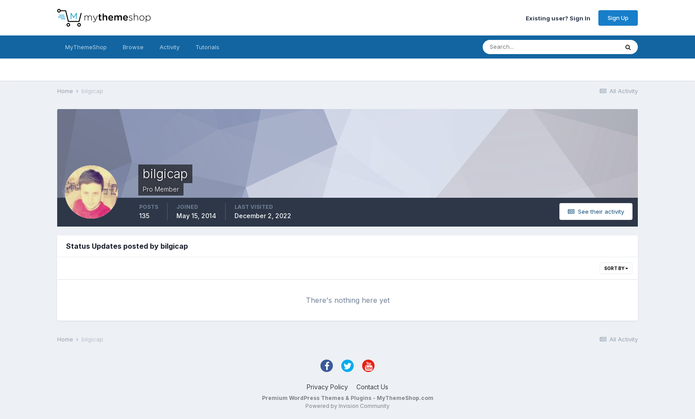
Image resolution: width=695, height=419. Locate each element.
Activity (170, 47)
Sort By (616, 268)
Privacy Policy (327, 387)
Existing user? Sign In (558, 17)
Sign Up (618, 17)
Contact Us (372, 387)
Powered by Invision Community (347, 406)
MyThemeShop (86, 47)
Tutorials (207, 47)
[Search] (522, 47)
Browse (133, 47)
